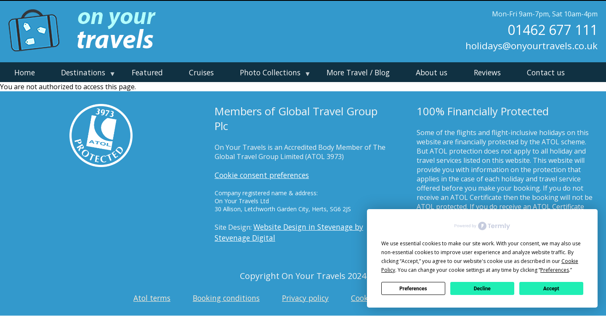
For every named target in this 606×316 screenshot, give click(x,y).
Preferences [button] (554, 270)
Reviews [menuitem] (487, 72)
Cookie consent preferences (262, 175)
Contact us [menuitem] (546, 72)
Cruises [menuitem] (201, 72)
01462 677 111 (553, 29)
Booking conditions (226, 298)
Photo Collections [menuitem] (273, 74)
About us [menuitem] (431, 72)
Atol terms (151, 298)
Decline (482, 289)
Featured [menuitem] (147, 72)
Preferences (413, 289)
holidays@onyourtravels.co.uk (531, 45)
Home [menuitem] (24, 72)
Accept (551, 289)
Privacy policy (305, 298)
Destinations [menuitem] (86, 74)
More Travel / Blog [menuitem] (358, 72)
